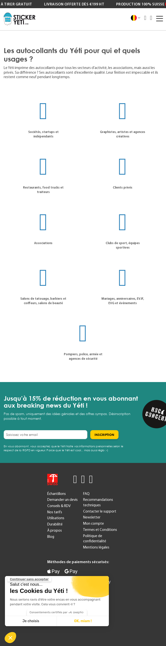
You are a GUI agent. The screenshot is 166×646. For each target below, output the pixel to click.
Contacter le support (99, 511)
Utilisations (55, 518)
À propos (54, 530)
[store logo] (19, 19)
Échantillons (56, 493)
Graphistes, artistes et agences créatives (122, 134)
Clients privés (122, 187)
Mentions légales (96, 547)
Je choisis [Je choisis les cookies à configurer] (31, 621)
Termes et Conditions (100, 529)
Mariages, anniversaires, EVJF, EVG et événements (122, 301)
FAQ (86, 493)
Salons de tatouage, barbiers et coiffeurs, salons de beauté (43, 301)
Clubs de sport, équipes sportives (123, 245)
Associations (43, 243)
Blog (50, 536)
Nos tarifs (54, 512)
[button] (10, 638)
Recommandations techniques (98, 502)
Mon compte (93, 523)
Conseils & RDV (59, 506)
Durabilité (55, 524)
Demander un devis (62, 499)
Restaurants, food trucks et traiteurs (43, 190)
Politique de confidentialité (94, 539)
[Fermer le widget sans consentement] (29, 579)
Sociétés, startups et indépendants (43, 134)
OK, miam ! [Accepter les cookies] (83, 621)
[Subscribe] (104, 434)
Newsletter (91, 517)
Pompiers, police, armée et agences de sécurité (83, 356)
